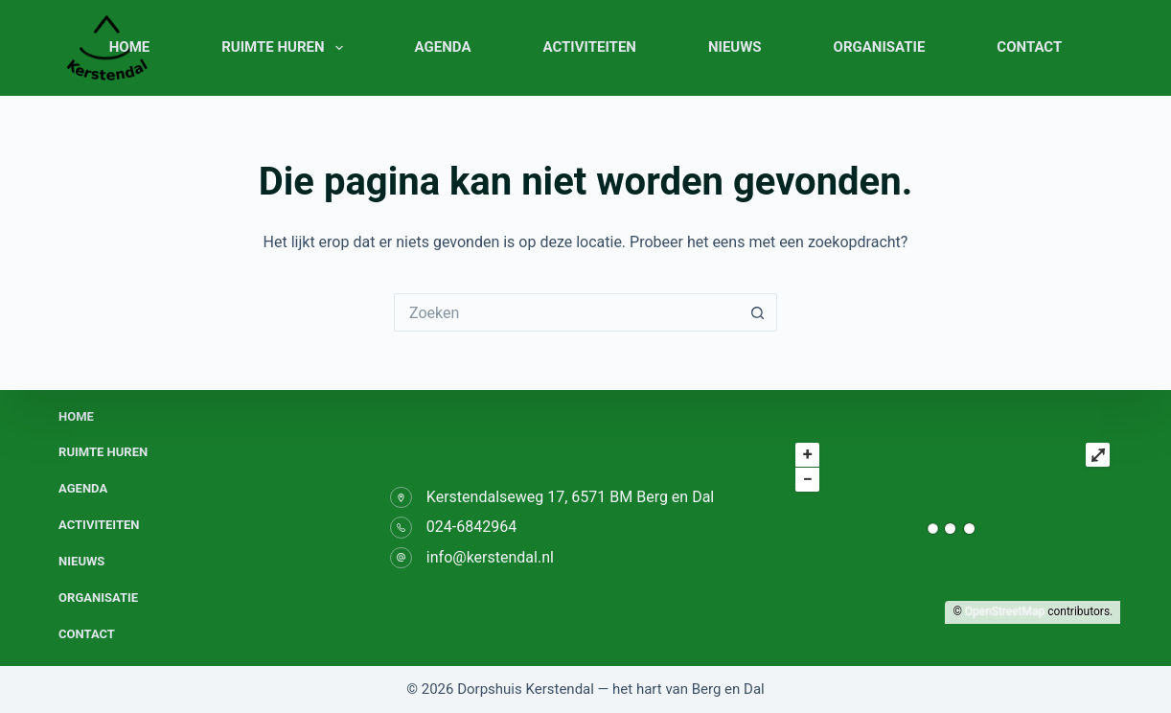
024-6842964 (471, 527)
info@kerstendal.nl (490, 557)
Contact (1029, 47)
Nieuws (735, 47)
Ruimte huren (285, 47)
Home (129, 47)
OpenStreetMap (1005, 611)
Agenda (443, 47)
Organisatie (880, 47)
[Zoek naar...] (566, 312)
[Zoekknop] (758, 312)
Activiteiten (588, 47)
